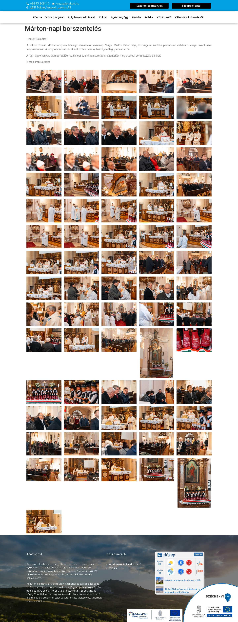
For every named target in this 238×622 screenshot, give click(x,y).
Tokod (104, 17)
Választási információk (190, 17)
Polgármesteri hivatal (82, 17)
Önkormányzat (55, 17)
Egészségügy (120, 17)
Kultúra (137, 17)
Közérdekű (165, 17)
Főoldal (37, 17)
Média (150, 17)
